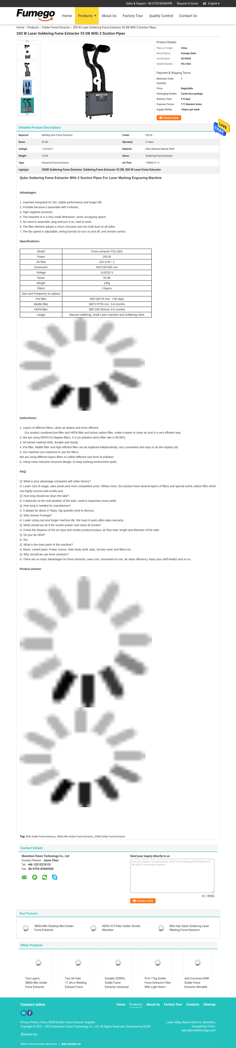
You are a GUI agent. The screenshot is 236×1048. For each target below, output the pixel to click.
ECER (146, 1026)
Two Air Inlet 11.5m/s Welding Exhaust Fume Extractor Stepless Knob (76, 987)
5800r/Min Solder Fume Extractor (75, 836)
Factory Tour (133, 16)
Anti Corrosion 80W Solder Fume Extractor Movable (196, 983)
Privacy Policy (29, 1022)
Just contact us (71, 1044)
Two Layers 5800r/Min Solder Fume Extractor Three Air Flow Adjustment (36, 987)
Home (67, 16)
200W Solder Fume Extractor (109, 836)
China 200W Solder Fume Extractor (62, 1022)
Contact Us (188, 16)
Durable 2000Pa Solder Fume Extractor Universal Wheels (117, 985)
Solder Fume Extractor (56, 27)
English (214, 3)
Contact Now (171, 117)
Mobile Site (29, 1034)
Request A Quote (187, 3)
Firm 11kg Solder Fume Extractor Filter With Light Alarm (158, 983)
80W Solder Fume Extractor (40, 836)
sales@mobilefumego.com (198, 1030)
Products (85, 16)
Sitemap (209, 1004)
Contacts (192, 1004)
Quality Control (161, 16)
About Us (109, 16)
